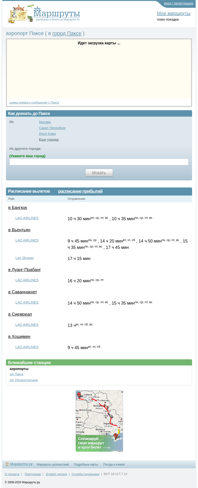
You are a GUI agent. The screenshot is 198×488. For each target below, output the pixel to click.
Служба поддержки (85, 474)
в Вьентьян (19, 230)
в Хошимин (19, 336)
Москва (45, 122)
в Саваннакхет (22, 292)
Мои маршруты (173, 13)
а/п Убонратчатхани (24, 380)
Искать (99, 172)
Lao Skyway (24, 258)
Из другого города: (25, 149)
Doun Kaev (47, 134)
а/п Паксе (16, 374)
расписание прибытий (80, 191)
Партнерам (33, 474)
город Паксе (66, 33)
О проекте (12, 474)
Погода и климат (114, 464)
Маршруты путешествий (53, 464)
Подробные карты (86, 464)
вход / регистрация (178, 3)
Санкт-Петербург (52, 128)
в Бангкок (17, 207)
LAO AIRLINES (27, 218)
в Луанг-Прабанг (24, 269)
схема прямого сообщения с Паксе (34, 102)
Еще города (49, 139)
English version (56, 474)
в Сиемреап (20, 314)
